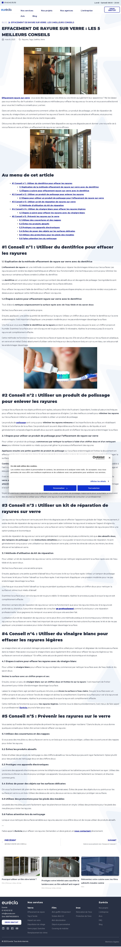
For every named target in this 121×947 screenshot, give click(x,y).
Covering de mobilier (60, 929)
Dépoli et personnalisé (61, 925)
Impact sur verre (34, 921)
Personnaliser (60, 488)
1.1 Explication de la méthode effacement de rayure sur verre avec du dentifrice (59, 188)
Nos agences (59, 10)
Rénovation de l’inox (84, 912)
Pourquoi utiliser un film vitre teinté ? (19, 880)
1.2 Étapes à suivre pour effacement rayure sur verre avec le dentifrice (54, 191)
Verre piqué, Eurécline (36, 929)
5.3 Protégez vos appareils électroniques (39, 228)
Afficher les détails (98, 481)
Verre (43, 40)
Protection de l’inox (83, 917)
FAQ (100, 921)
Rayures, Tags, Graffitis (31, 40)
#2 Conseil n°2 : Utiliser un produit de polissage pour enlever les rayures (48, 195)
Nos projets (43, 10)
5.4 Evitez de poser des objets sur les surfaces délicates (47, 232)
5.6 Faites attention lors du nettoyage (38, 239)
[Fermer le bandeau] (109, 458)
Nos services (26, 10)
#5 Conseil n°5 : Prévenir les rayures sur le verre (35, 217)
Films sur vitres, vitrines (13, 883)
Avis (89, 10)
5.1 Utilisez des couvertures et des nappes (40, 221)
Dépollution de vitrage (36, 925)
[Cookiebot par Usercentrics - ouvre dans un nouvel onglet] (94, 457)
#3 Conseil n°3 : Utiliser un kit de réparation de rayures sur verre (44, 202)
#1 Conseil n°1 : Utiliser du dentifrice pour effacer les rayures (42, 184)
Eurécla (24, 708)
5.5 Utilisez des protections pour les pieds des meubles (46, 235)
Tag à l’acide (32, 917)
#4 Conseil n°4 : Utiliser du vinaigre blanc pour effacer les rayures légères (48, 210)
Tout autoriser (94, 488)
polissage (21, 423)
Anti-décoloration (59, 921)
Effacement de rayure (36, 912)
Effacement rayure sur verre (16, 98)
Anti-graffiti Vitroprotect (61, 912)
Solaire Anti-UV (58, 917)
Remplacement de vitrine (37, 933)
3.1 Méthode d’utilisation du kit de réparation (41, 206)
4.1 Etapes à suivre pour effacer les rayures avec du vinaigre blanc (52, 213)
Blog (23, 14)
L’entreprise (76, 10)
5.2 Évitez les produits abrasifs (34, 224)
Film (3, 883)
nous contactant (82, 832)
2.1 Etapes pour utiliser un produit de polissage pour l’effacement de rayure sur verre (61, 199)
